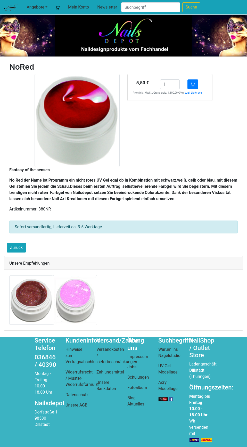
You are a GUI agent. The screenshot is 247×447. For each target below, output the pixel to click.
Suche (191, 7)
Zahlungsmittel (110, 372)
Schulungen (138, 377)
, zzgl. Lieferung (193, 92)
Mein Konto (78, 7)
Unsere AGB (76, 405)
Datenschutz (76, 394)
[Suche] (150, 7)
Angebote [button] (35, 7)
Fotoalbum (137, 387)
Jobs (131, 366)
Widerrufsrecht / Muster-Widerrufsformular (82, 378)
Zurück (16, 247)
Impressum (137, 356)
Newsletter (107, 7)
